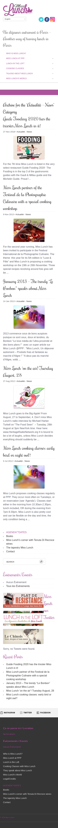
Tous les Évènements (18, 586)
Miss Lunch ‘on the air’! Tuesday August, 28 (30, 690)
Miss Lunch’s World (28, 79)
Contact (10, 551)
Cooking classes (28, 68)
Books (9, 536)
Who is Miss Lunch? (16, 53)
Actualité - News (24, 132)
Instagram (9, 713)
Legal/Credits (9, 779)
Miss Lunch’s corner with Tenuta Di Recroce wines (27, 794)
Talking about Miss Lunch (28, 74)
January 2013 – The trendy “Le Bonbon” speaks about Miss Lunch (28, 288)
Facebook (45, 713)
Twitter (28, 713)
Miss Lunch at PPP (28, 58)
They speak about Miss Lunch (17, 770)
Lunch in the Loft (28, 64)
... (7, 272)
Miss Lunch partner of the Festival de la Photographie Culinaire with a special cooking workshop (27, 676)
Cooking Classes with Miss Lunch (19, 766)
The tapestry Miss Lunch (19, 547)
